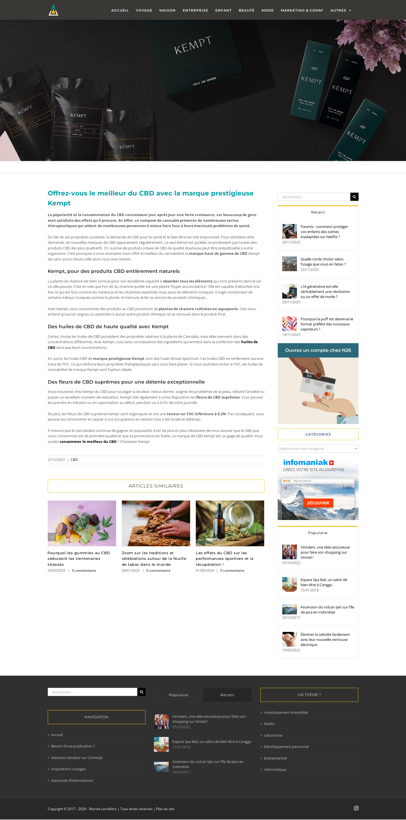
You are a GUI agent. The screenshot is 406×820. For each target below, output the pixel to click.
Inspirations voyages (68, 768)
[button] (52, 537)
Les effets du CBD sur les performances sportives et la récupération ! (224, 559)
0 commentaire (84, 570)
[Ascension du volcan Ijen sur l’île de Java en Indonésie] (289, 607)
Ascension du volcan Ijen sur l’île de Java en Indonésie (327, 609)
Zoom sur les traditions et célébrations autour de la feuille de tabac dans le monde (154, 559)
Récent (318, 212)
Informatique (275, 769)
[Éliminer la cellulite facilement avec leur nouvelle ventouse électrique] (289, 634)
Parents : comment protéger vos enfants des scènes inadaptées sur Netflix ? (324, 231)
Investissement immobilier (286, 712)
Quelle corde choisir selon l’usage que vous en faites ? (323, 261)
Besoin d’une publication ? (73, 746)
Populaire (318, 532)
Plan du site (165, 808)
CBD (74, 459)
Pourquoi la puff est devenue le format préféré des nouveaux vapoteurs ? (327, 324)
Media (269, 723)
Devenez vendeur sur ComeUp (76, 757)
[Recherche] (354, 197)
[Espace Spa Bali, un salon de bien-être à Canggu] (289, 579)
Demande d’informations (72, 780)
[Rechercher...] (314, 197)
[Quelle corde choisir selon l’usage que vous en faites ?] (289, 259)
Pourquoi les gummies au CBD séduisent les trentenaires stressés (78, 559)
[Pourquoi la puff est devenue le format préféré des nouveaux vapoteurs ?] (289, 318)
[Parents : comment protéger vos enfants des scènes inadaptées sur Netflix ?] (289, 226)
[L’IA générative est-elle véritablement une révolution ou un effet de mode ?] (289, 286)
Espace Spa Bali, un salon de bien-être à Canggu (324, 582)
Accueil (57, 734)
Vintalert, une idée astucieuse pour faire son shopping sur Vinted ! (325, 552)
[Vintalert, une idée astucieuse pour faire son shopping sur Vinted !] (289, 547)
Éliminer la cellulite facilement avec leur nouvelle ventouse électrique (325, 639)
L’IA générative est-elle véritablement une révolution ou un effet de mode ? (325, 291)
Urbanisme (273, 735)
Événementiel (275, 758)
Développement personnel (286, 746)
